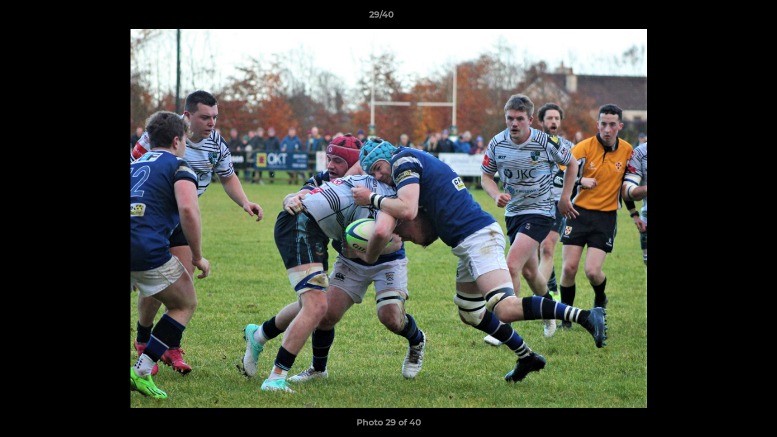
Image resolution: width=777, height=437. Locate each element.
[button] (726, 17)
